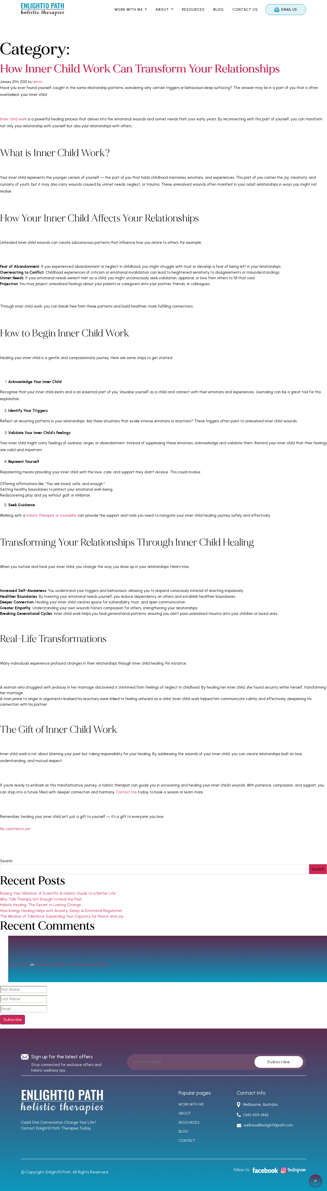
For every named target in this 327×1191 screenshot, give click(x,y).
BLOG (183, 1131)
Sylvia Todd (18, 964)
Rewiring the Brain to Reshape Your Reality (72, 964)
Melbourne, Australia (257, 1104)
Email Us (285, 9)
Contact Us (245, 9)
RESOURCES (193, 9)
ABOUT (163, 9)
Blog (218, 9)
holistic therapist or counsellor (51, 515)
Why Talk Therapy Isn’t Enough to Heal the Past (41, 899)
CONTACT (187, 1140)
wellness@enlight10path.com (265, 1125)
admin (37, 81)
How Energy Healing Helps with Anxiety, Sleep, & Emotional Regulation (61, 910)
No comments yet (15, 828)
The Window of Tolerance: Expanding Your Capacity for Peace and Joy (61, 916)
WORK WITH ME (129, 9)
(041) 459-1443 (252, 1114)
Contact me (126, 792)
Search (6, 860)
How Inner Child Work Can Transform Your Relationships (145, 68)
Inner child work (13, 119)
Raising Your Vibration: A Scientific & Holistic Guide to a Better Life (57, 893)
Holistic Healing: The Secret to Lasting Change (40, 904)
